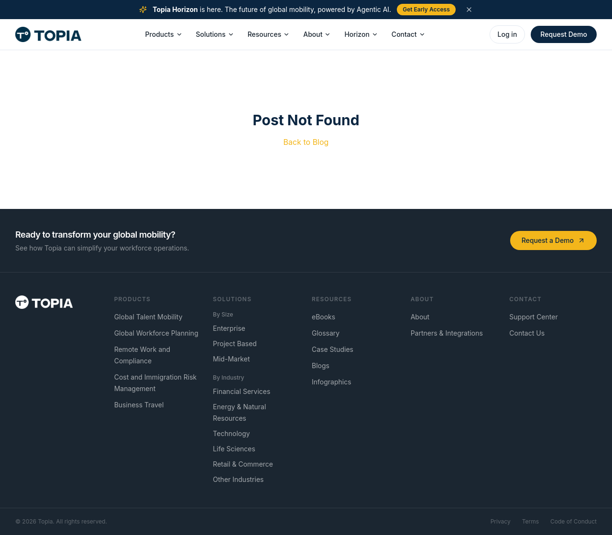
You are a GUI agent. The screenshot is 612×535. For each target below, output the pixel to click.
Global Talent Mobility (148, 317)
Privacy (501, 521)
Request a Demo (553, 240)
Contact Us (527, 333)
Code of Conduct (573, 521)
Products (164, 34)
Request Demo (563, 34)
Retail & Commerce (243, 464)
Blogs (320, 365)
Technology (231, 433)
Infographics (331, 382)
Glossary (325, 333)
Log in (507, 34)
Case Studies (332, 349)
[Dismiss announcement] (469, 9)
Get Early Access (426, 9)
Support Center (533, 317)
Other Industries (238, 479)
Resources (269, 34)
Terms (530, 521)
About (317, 34)
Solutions (215, 34)
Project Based (235, 343)
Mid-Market (231, 359)
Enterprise (229, 328)
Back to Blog (306, 142)
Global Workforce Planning (156, 333)
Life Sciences (234, 449)
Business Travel (139, 405)
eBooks (323, 317)
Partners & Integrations (447, 333)
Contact (409, 34)
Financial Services (241, 391)
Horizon (361, 34)
